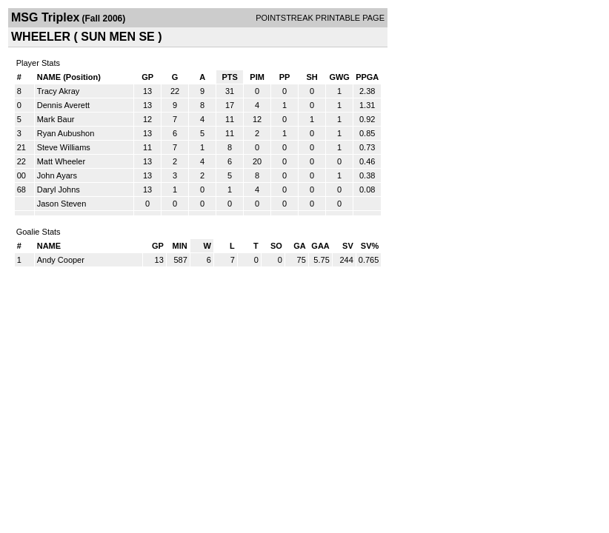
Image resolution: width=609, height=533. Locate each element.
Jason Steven (62, 203)
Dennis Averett (63, 105)
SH (311, 77)
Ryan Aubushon (66, 133)
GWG (339, 77)
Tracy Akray (58, 91)
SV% (370, 245)
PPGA (367, 77)
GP (147, 77)
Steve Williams (63, 147)
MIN (180, 245)
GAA (320, 245)
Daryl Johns (58, 189)
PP (284, 77)
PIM (257, 77)
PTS (229, 77)
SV (347, 245)
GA (299, 245)
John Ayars (57, 175)
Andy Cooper (60, 259)
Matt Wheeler (61, 161)
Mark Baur (56, 119)
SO (276, 245)
